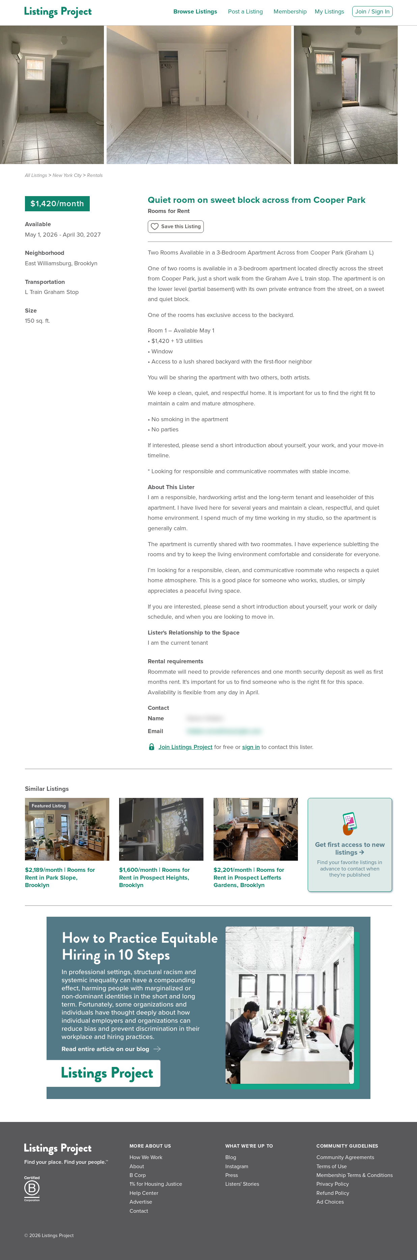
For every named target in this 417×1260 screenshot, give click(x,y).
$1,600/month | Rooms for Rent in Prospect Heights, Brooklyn (154, 877)
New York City (67, 175)
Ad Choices (330, 1202)
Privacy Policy (332, 1184)
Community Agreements (345, 1157)
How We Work (146, 1157)
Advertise (141, 1202)
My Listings (329, 11)
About (137, 1166)
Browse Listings (195, 11)
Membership (290, 11)
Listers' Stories (242, 1184)
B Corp (138, 1175)
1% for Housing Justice (156, 1184)
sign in (251, 747)
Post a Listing (245, 11)
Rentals (95, 175)
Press (231, 1175)
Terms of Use (331, 1166)
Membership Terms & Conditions (354, 1175)
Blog (230, 1157)
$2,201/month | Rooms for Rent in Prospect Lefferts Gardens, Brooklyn (249, 877)
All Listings (36, 175)
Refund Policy (332, 1193)
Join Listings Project (186, 747)
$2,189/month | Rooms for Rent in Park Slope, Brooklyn (60, 877)
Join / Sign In (372, 11)
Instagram (236, 1166)
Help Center (144, 1193)
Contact (139, 1211)
